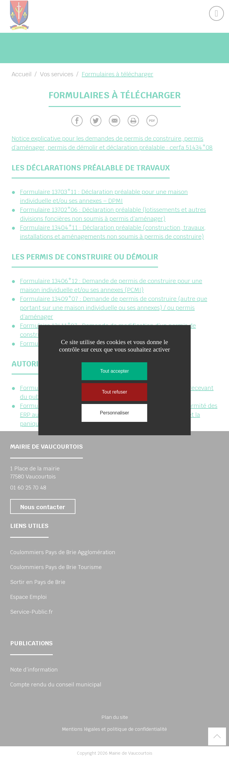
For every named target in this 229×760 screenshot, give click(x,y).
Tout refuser (114, 391)
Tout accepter (114, 371)
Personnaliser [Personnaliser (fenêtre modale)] (114, 412)
